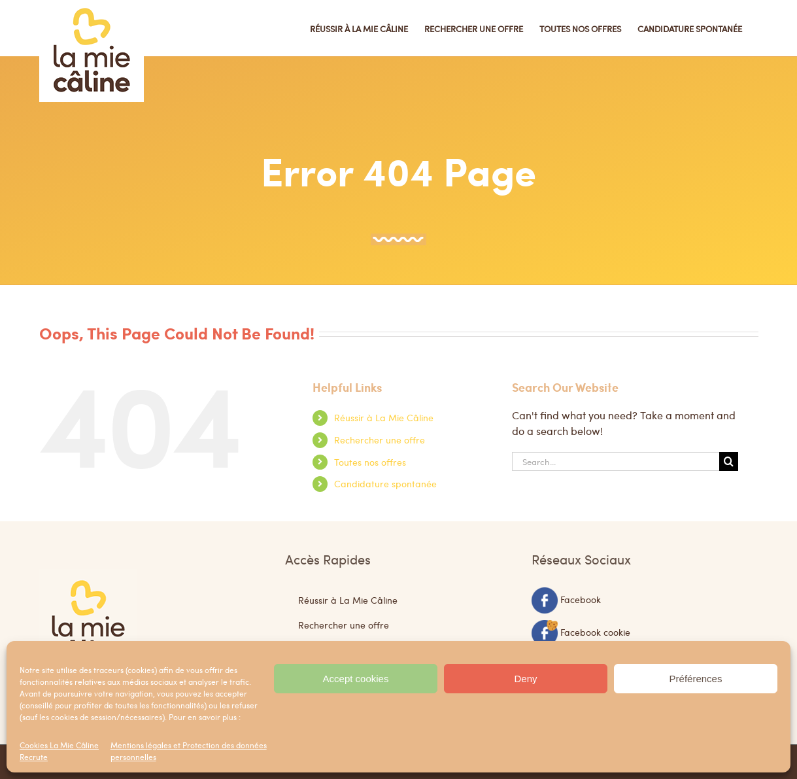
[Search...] (616, 461)
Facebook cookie (595, 631)
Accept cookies (356, 678)
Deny (525, 678)
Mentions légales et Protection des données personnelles (188, 751)
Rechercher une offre (379, 439)
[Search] (728, 461)
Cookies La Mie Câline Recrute (59, 751)
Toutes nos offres (370, 461)
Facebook (580, 598)
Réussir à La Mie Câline (383, 417)
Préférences (696, 678)
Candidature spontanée (385, 483)
